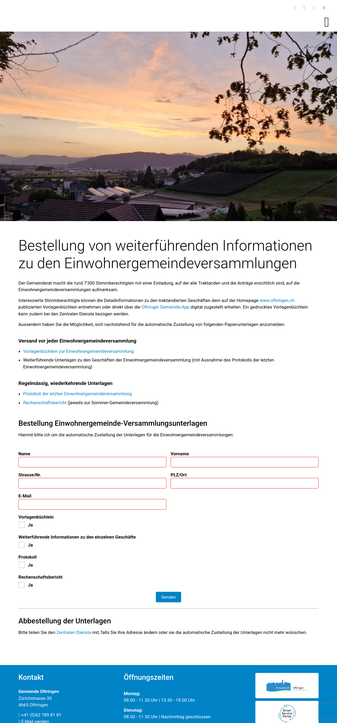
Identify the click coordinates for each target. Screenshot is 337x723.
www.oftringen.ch (277, 300)
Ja (30, 524)
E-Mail (24, 496)
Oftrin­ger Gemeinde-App (165, 307)
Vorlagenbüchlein (36, 517)
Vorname (180, 453)
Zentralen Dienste (73, 632)
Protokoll (27, 557)
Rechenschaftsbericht (45, 402)
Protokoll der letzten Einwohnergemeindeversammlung (77, 393)
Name (24, 453)
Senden (168, 597)
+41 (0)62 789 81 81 (39, 714)
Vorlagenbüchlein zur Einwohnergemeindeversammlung (78, 351)
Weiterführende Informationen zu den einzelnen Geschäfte (77, 537)
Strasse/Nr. (29, 474)
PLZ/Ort (179, 474)
